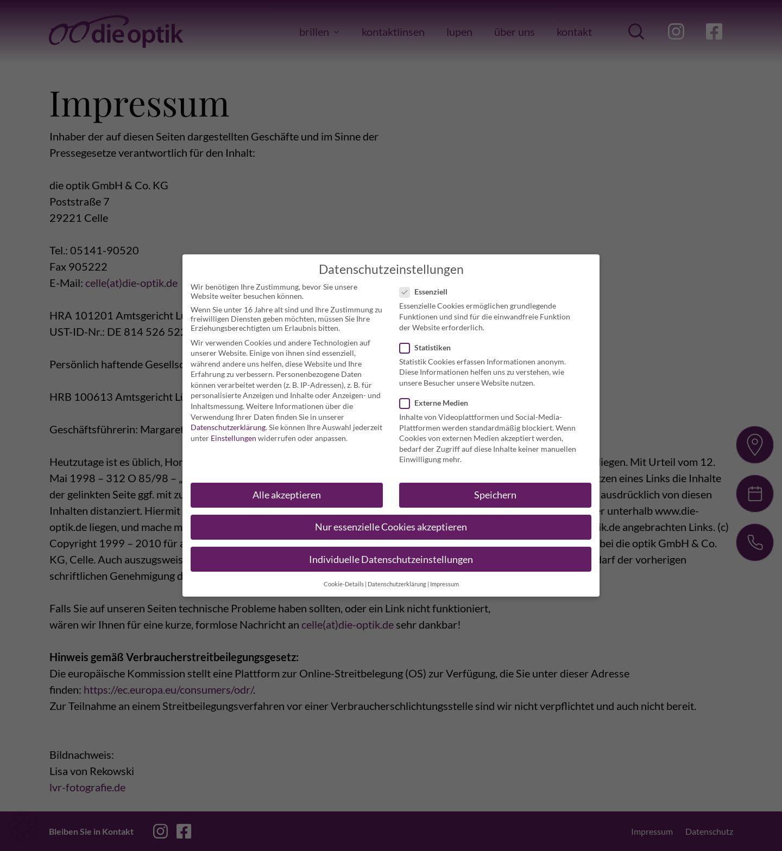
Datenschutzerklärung (228, 423)
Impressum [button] (444, 580)
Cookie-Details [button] (344, 580)
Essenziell (427, 288)
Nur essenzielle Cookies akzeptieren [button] (391, 523)
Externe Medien (437, 399)
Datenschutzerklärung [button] (397, 580)
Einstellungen (233, 434)
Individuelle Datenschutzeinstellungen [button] (391, 555)
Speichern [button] (495, 491)
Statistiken (428, 343)
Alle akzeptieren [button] (287, 491)
